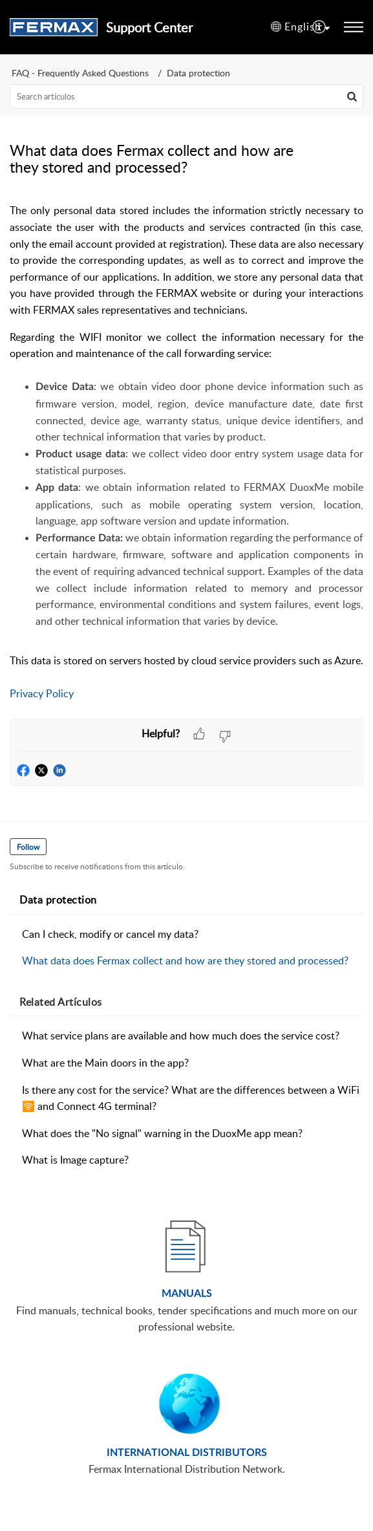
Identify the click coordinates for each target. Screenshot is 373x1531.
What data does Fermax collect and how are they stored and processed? (185, 960)
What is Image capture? (75, 1160)
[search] (186, 96)
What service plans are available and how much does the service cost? (180, 1035)
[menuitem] (319, 27)
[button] (300, 27)
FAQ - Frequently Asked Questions (80, 73)
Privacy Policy (42, 693)
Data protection (198, 73)
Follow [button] (28, 847)
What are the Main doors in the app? (105, 1063)
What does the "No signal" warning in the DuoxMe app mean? (162, 1133)
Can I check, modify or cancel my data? (110, 934)
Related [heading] (60, 1002)
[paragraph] (186, 460)
